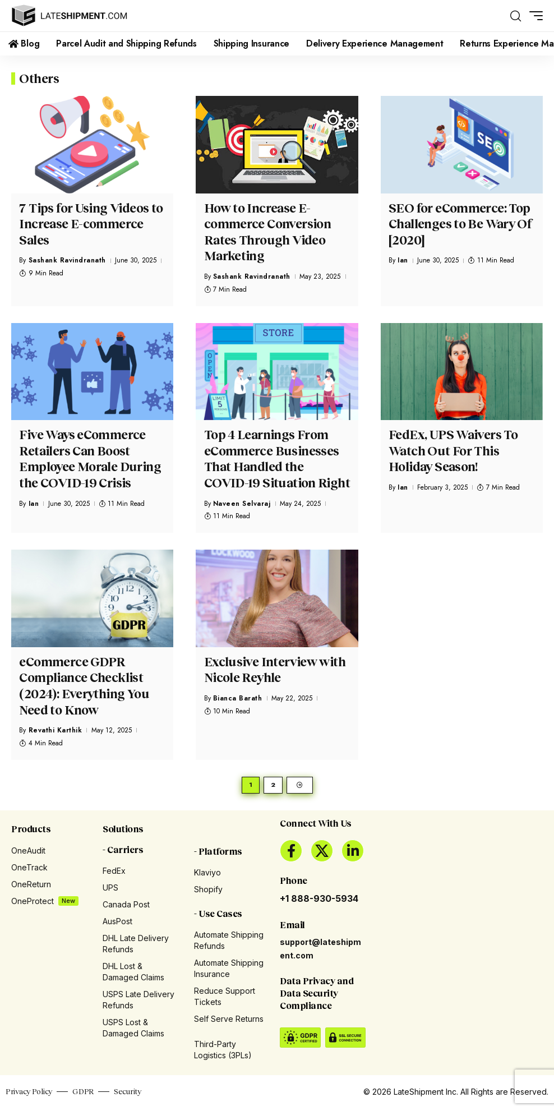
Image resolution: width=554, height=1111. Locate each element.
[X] (322, 853)
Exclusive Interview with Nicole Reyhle (274, 669)
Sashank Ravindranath (67, 260)
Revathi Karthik (55, 730)
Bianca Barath (237, 698)
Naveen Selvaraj (242, 504)
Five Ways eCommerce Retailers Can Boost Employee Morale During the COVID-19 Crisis (89, 458)
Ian (403, 260)
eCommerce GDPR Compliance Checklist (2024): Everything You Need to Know (84, 685)
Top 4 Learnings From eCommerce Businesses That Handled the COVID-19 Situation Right (277, 458)
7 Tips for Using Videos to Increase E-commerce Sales (91, 223)
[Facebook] (291, 853)
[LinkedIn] (352, 853)
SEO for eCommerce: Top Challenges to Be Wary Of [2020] (460, 223)
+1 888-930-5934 (319, 900)
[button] (515, 15)
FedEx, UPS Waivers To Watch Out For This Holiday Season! (453, 450)
